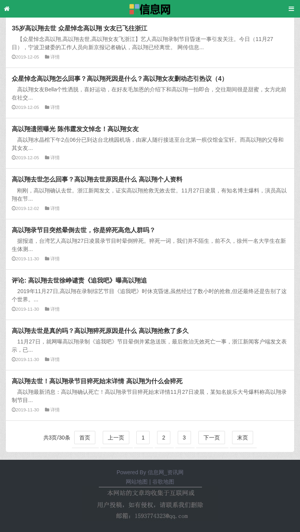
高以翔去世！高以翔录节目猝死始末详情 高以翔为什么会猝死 (97, 380)
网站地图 (137, 482)
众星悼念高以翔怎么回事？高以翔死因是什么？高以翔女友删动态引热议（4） (120, 78)
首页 (84, 437)
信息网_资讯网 (166, 472)
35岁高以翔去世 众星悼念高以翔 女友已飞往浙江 (79, 28)
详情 (55, 56)
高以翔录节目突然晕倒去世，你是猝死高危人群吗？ (83, 229)
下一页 (212, 437)
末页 (242, 437)
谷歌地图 (163, 482)
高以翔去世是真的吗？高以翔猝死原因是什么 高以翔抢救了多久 (100, 330)
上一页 (116, 437)
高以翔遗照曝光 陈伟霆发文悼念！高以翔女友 (75, 128)
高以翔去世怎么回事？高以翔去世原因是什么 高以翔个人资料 (97, 179)
